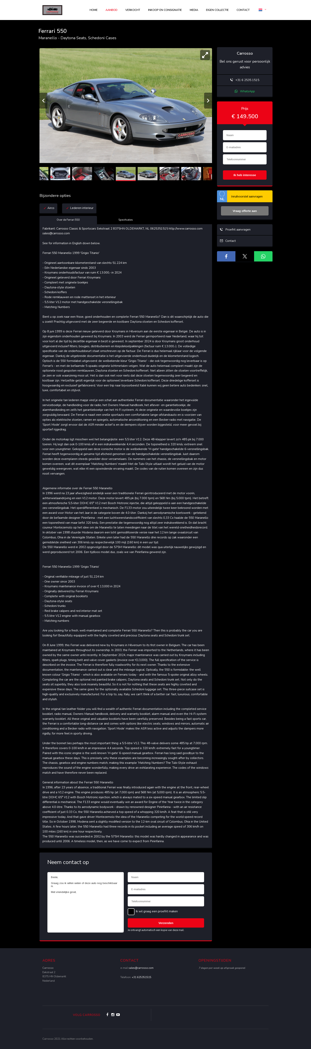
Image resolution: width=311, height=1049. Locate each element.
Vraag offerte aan (245, 211)
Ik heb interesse (244, 175)
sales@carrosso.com (141, 968)
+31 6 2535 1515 (244, 80)
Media (194, 10)
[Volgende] (208, 101)
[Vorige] (43, 101)
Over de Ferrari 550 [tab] (68, 220)
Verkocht (132, 10)
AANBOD (111, 10)
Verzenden (165, 923)
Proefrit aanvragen (235, 230)
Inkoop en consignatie (165, 10)
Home (94, 10)
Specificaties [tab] (125, 220)
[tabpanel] (125, 535)
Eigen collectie (217, 10)
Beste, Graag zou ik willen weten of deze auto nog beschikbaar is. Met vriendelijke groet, (85, 902)
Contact (243, 10)
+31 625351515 (141, 977)
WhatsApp (245, 91)
